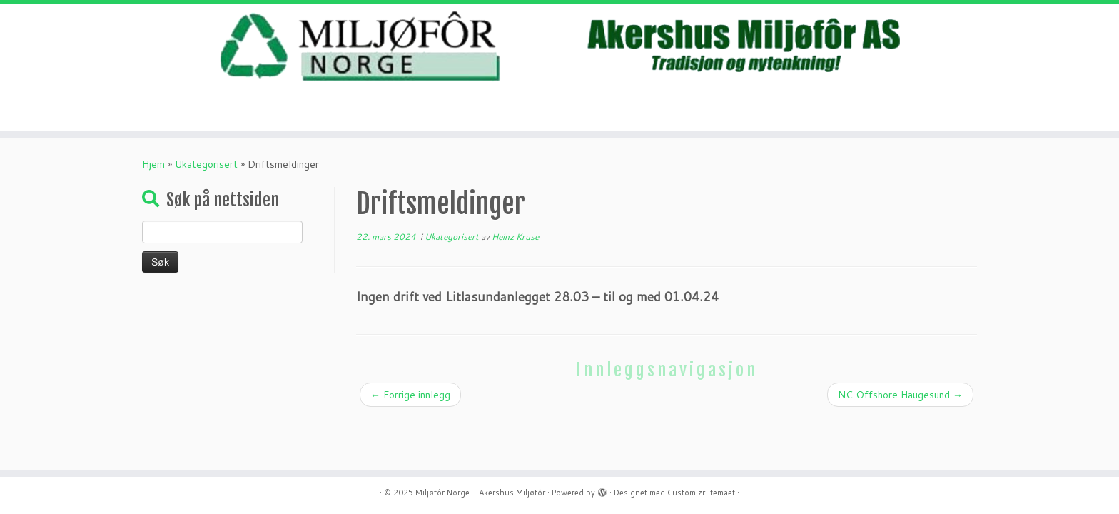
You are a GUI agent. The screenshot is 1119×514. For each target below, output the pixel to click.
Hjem (153, 164)
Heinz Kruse (515, 237)
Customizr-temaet (701, 492)
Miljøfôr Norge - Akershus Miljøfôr (480, 492)
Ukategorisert (206, 164)
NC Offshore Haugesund (900, 395)
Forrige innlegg (410, 395)
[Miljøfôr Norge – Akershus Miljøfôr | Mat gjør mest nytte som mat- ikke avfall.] (559, 46)
